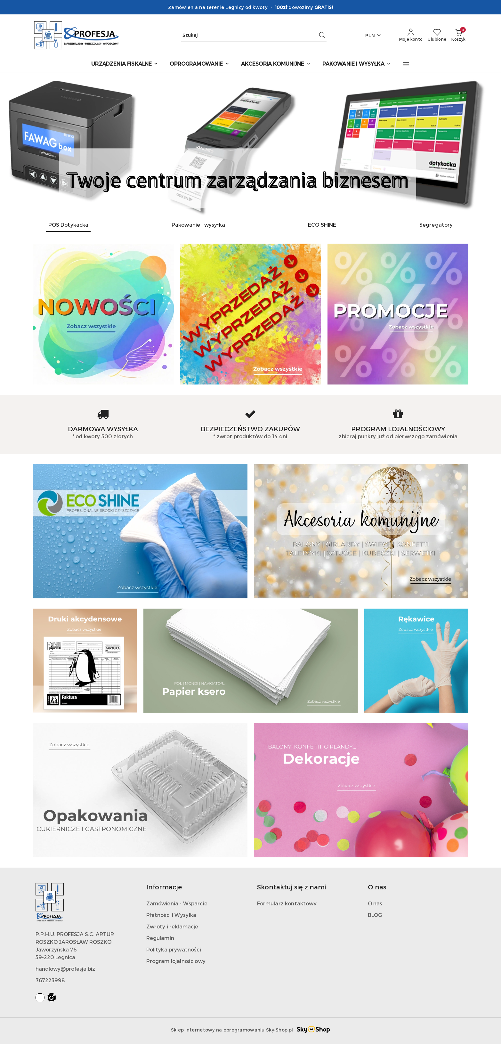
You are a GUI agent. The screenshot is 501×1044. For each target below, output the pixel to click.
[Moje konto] (411, 35)
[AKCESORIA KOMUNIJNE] (275, 64)
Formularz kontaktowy (287, 903)
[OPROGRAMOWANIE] (199, 64)
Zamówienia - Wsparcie (176, 903)
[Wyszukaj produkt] (254, 35)
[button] (406, 64)
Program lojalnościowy (176, 961)
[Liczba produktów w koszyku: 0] (458, 35)
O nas (375, 903)
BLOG (375, 915)
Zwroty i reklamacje (172, 926)
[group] (250, 144)
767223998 (50, 980)
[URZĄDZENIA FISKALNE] (125, 64)
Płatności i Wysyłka (171, 915)
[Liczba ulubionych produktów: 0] (437, 35)
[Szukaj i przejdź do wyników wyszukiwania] (322, 35)
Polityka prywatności (173, 949)
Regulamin (160, 938)
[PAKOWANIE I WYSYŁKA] (356, 64)
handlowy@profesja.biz (65, 969)
